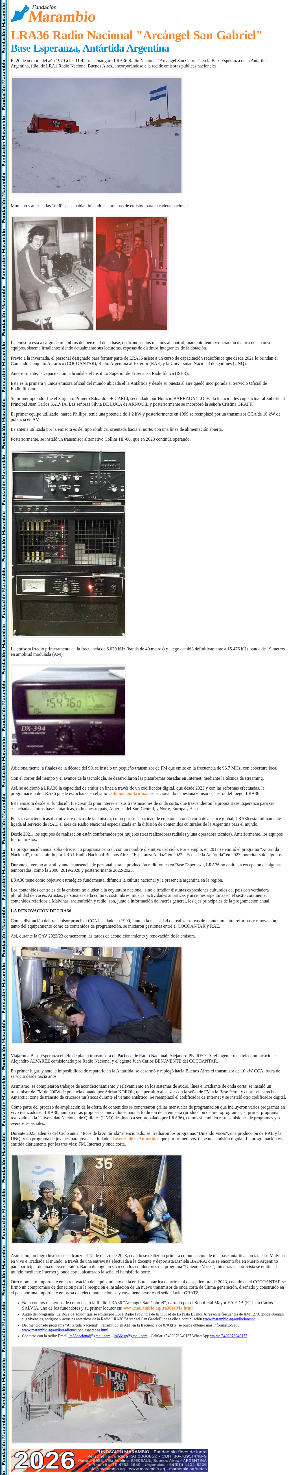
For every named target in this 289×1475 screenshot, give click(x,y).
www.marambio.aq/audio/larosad (229, 1319)
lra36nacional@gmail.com (89, 1336)
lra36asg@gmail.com (131, 1336)
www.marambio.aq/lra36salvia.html (158, 1308)
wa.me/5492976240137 (228, 1336)
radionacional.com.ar (129, 793)
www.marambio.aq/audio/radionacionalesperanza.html (65, 1330)
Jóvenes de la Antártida (134, 1138)
